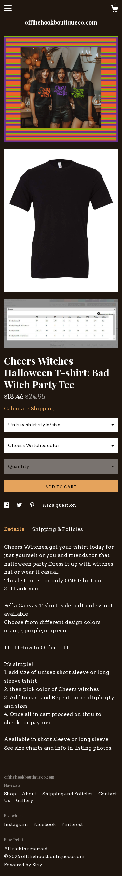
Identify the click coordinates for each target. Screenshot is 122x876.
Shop (10, 793)
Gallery (24, 800)
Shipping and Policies (67, 793)
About (29, 793)
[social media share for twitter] (20, 505)
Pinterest (72, 824)
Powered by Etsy (23, 864)
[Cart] (114, 10)
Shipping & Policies (57, 529)
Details (14, 529)
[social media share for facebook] (7, 505)
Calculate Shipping (29, 408)
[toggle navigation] (8, 8)
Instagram (16, 824)
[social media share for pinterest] (33, 505)
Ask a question (59, 505)
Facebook (45, 824)
